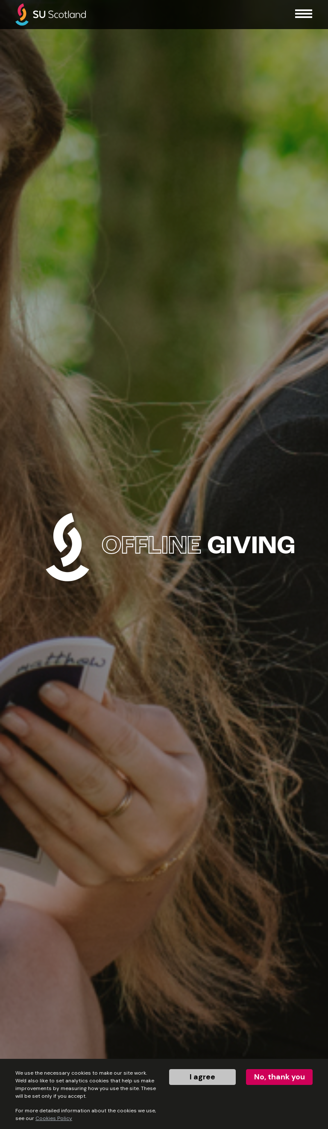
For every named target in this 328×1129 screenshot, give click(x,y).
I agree (202, 1077)
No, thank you (279, 1077)
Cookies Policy (53, 1118)
